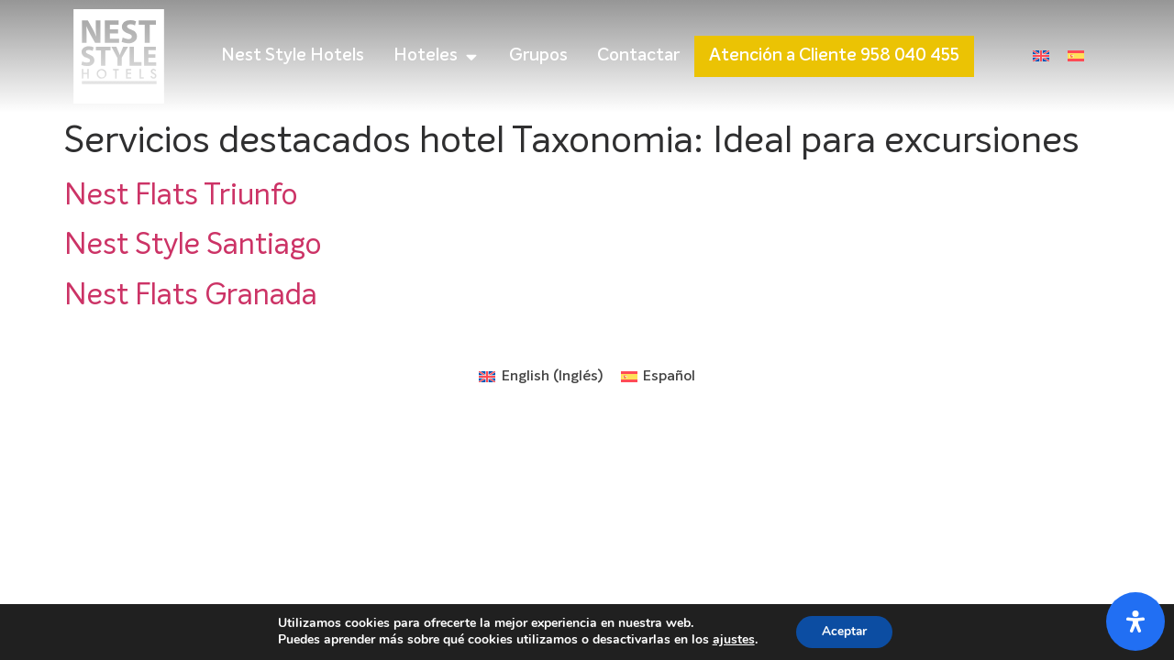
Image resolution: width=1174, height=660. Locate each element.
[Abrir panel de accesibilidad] (1135, 621)
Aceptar (845, 631)
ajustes (731, 640)
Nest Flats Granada (190, 296)
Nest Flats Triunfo (180, 196)
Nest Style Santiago (192, 245)
